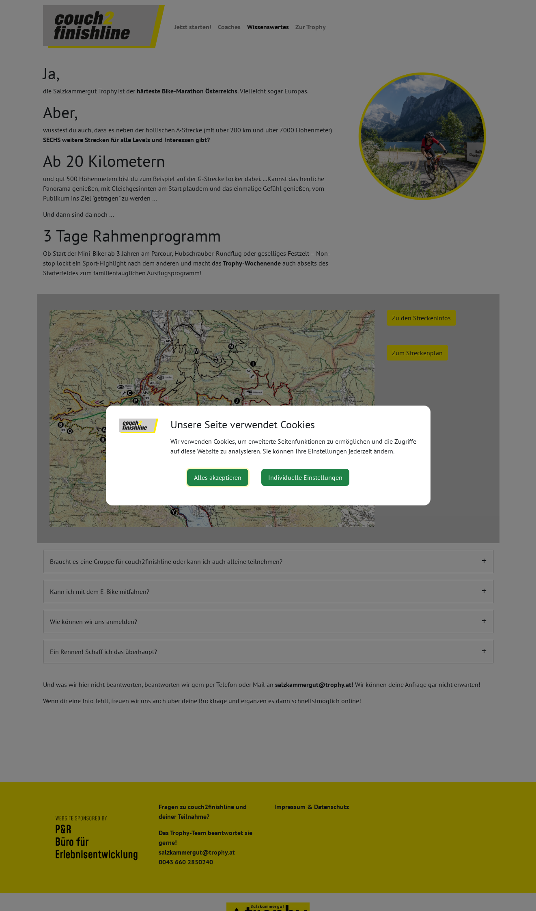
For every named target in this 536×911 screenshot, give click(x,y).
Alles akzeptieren (217, 477)
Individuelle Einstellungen (305, 477)
